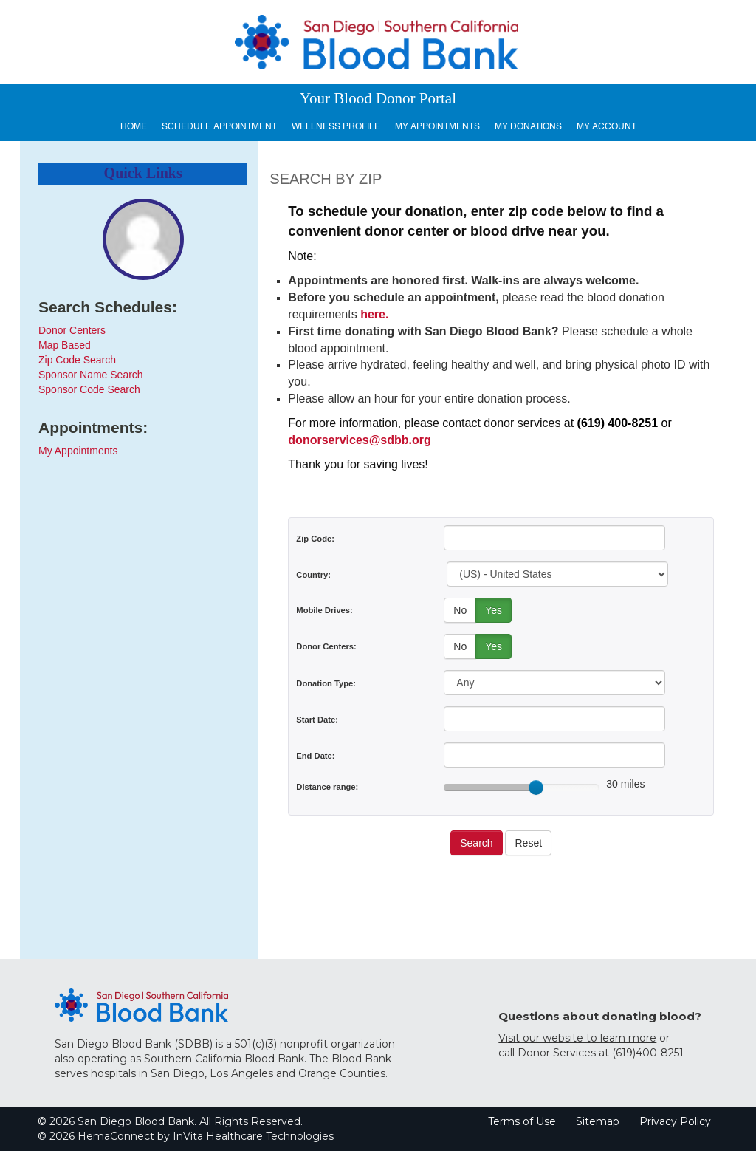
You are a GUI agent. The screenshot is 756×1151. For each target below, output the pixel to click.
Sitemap (597, 1121)
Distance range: (327, 786)
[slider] (536, 787)
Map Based (64, 345)
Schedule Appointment (219, 126)
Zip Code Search (77, 360)
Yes (493, 610)
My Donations (528, 126)
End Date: (315, 755)
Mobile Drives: (324, 610)
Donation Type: (326, 683)
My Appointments (437, 126)
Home (133, 126)
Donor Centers (72, 330)
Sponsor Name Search (90, 374)
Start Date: (317, 719)
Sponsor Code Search (89, 389)
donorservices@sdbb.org (359, 440)
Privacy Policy (675, 1121)
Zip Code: (315, 538)
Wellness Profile (336, 126)
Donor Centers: (326, 646)
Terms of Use (522, 1121)
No (460, 610)
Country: (313, 574)
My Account (606, 126)
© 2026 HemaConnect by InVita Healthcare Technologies (186, 1136)
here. (374, 314)
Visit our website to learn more (577, 1038)
